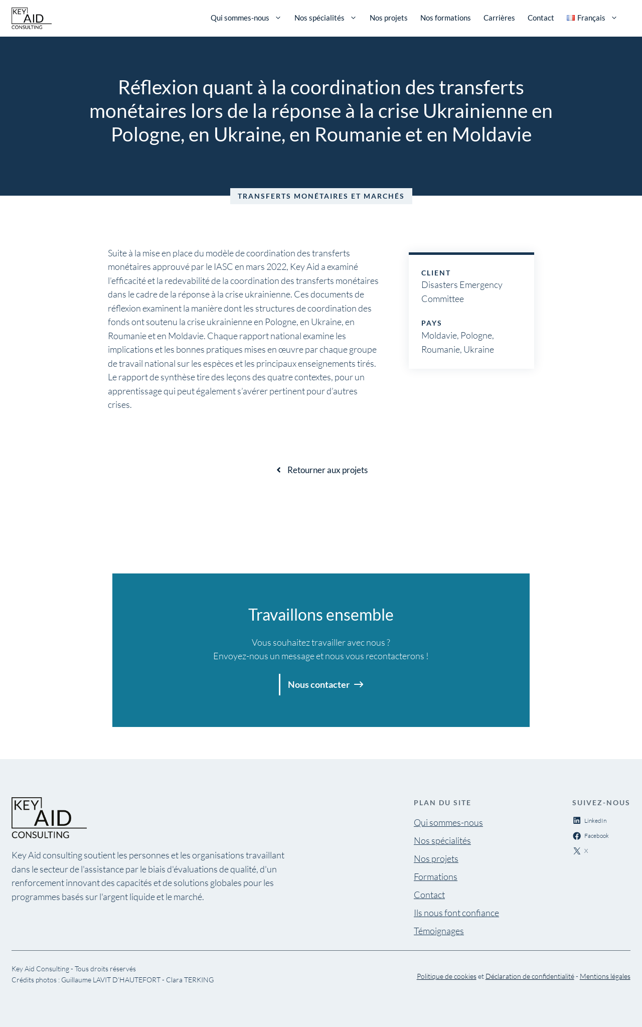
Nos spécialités (325, 17)
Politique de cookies (446, 976)
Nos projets (389, 17)
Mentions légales (605, 976)
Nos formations (445, 17)
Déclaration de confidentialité (530, 976)
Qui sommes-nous (246, 17)
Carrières (499, 17)
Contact (541, 17)
